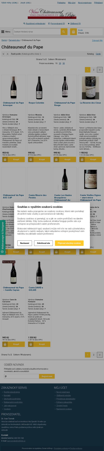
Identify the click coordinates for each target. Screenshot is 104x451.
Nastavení (24, 243)
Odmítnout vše (43, 243)
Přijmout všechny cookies (69, 243)
